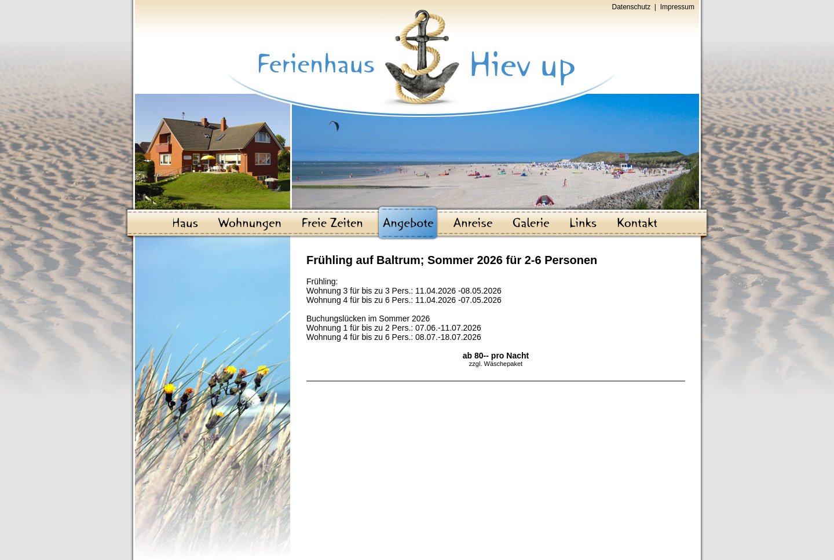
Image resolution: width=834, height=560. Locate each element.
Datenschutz (631, 7)
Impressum (677, 7)
